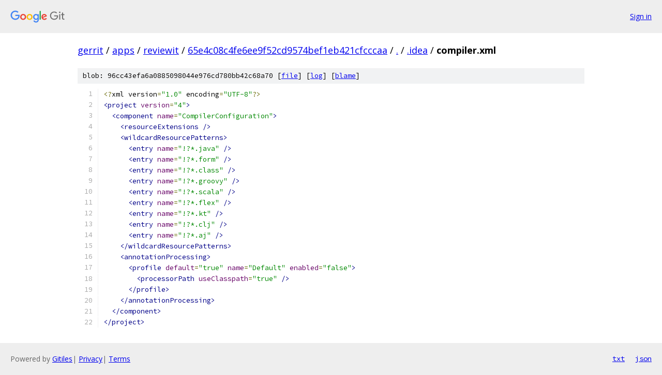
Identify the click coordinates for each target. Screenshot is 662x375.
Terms (119, 359)
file (289, 75)
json (643, 358)
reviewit (161, 50)
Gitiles (62, 359)
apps (123, 50)
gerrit (90, 50)
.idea (417, 50)
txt (618, 358)
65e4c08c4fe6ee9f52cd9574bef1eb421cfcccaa (287, 50)
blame (345, 75)
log (316, 75)
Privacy (90, 359)
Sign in (641, 16)
